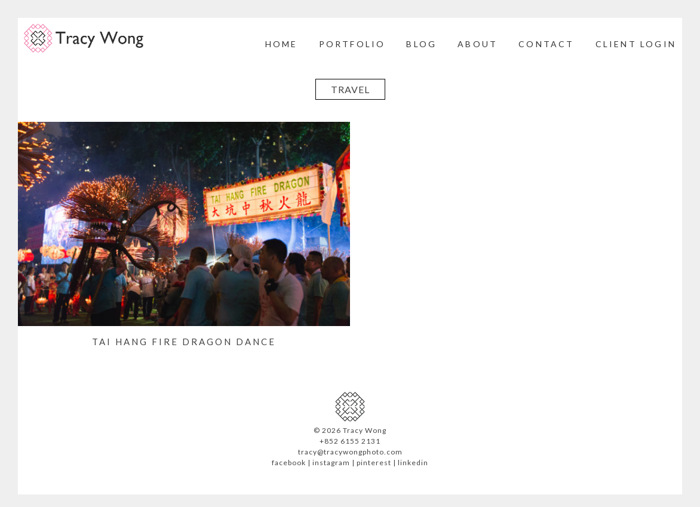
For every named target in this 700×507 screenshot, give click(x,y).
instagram (331, 462)
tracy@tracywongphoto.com (350, 451)
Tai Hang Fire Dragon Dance (184, 341)
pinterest (374, 462)
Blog (421, 44)
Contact (546, 44)
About (478, 44)
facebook (289, 462)
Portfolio (352, 44)
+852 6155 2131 (350, 441)
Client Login (635, 44)
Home (281, 44)
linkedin (413, 462)
